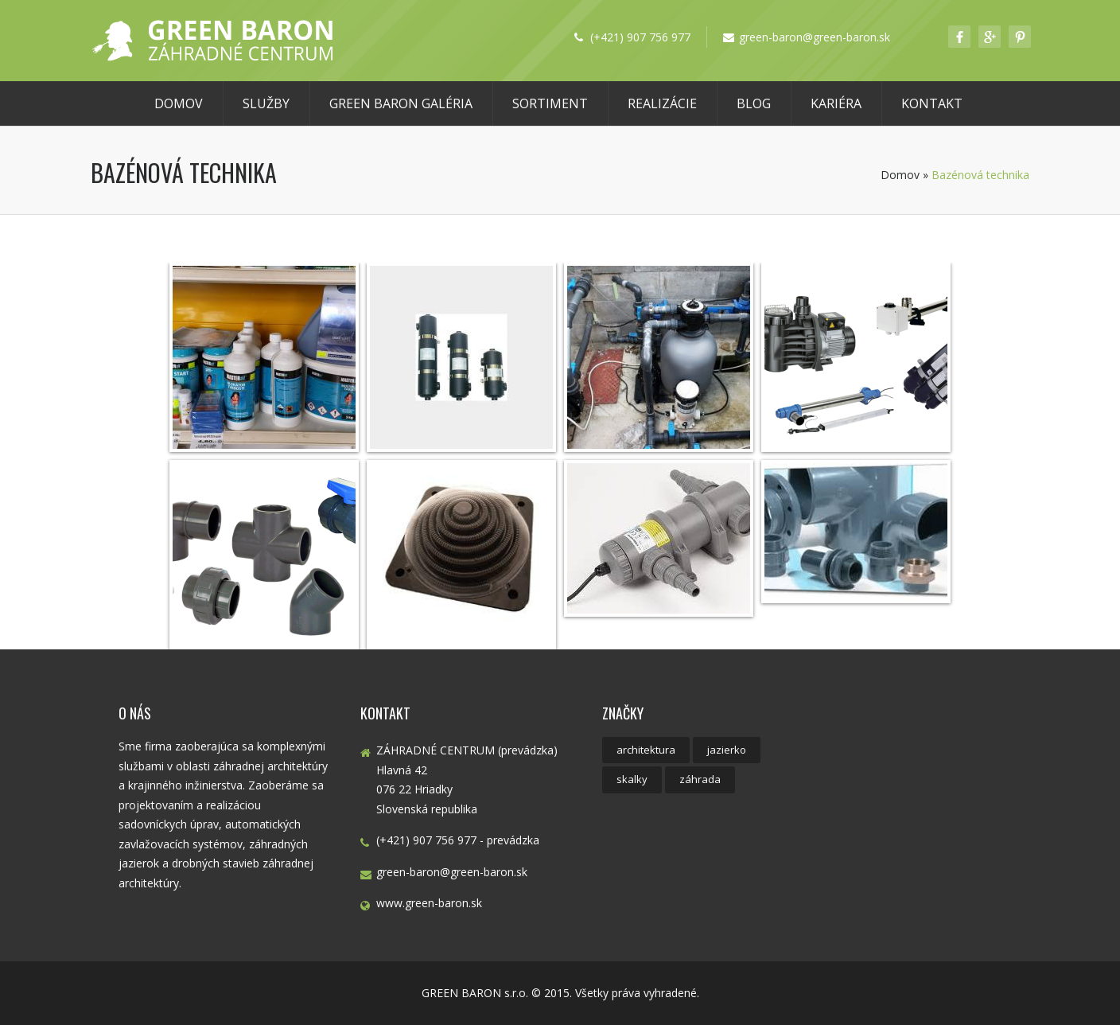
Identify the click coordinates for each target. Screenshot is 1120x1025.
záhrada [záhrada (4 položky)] (700, 779)
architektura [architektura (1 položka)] (645, 749)
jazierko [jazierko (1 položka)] (726, 749)
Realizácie (662, 103)
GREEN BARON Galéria (400, 103)
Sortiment (550, 103)
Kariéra (836, 103)
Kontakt (931, 103)
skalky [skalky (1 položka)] (632, 779)
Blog (754, 103)
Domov (178, 103)
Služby (266, 103)
